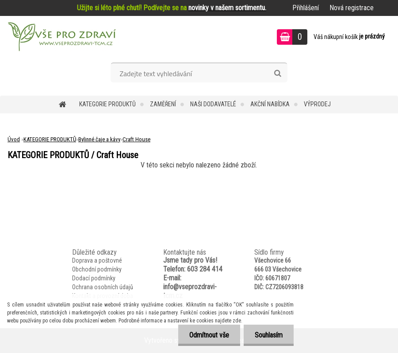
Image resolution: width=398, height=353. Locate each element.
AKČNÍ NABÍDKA (270, 104)
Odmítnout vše (209, 335)
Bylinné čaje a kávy (99, 139)
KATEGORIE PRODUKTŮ (107, 104)
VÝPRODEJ (317, 104)
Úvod (14, 139)
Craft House (136, 139)
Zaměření (163, 104)
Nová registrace (351, 8)
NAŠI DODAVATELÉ (213, 104)
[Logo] (61, 38)
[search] (277, 73)
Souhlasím (269, 335)
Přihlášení (305, 8)
